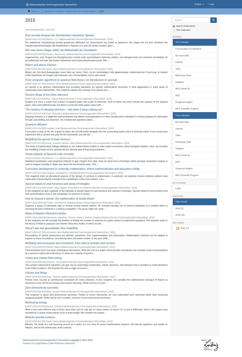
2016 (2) (179, 208)
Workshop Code (183, 75)
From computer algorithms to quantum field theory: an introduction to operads (71, 79)
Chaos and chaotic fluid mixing (43, 257)
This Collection (181, 30)
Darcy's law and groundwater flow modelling (51, 228)
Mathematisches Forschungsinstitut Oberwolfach (46, 340)
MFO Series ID (182, 88)
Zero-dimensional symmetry (41, 287)
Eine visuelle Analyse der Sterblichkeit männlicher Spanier (59, 35)
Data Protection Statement (62, 343)
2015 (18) (180, 215)
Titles (178, 69)
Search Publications (184, 26)
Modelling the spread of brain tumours (47, 139)
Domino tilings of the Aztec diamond (46, 94)
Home (34, 11)
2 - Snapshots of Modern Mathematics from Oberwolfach (68, 11)
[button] (199, 4)
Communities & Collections (188, 49)
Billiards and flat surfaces (40, 317)
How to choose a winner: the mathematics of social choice (59, 198)
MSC (177, 95)
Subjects (179, 82)
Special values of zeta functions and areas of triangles (57, 183)
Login (178, 188)
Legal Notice (41, 343)
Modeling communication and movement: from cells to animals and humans (70, 243)
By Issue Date (182, 55)
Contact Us (28, 343)
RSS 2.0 (182, 228)
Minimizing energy (36, 302)
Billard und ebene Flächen (40, 65)
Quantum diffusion (36, 124)
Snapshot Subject (184, 102)
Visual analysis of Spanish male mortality (49, 154)
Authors (179, 62)
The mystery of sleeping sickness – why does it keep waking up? (63, 109)
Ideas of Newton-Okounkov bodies (45, 213)
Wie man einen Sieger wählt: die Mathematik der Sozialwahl (61, 50)
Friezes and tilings (36, 272)
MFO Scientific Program (187, 108)
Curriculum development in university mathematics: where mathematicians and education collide (82, 168)
